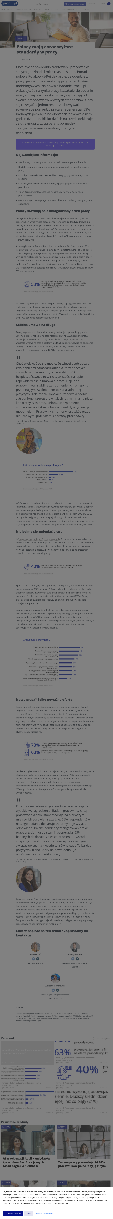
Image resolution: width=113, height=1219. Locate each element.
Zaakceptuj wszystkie (13, 1213)
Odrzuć (29, 1213)
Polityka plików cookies (45, 1213)
